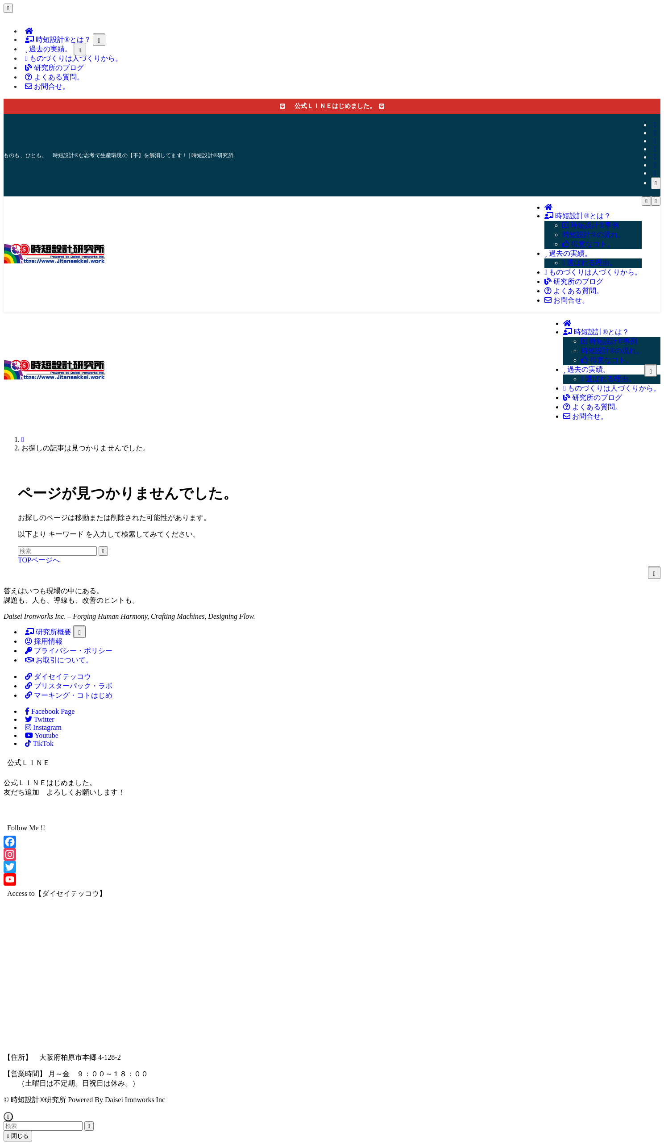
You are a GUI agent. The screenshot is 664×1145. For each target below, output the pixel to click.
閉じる (18, 1136)
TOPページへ (39, 560)
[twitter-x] (655, 132)
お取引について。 (59, 660)
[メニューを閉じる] (8, 8)
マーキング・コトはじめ (68, 695)
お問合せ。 (47, 86)
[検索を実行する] (103, 551)
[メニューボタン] (646, 201)
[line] (655, 148)
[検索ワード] (57, 551)
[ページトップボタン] (8, 1116)
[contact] (655, 173)
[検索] (655, 183)
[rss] (655, 165)
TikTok (39, 743)
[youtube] (655, 156)
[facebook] (655, 124)
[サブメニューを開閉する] (99, 39)
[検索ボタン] (655, 201)
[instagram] (655, 140)
